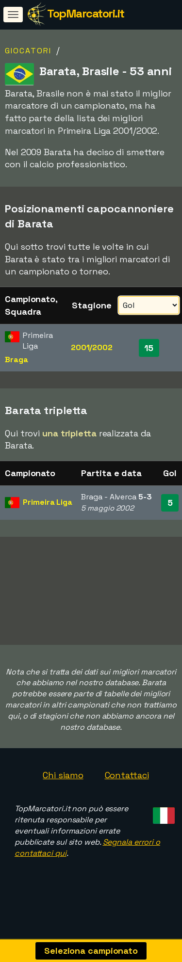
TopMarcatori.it (85, 13)
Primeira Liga (47, 502)
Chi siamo (63, 786)
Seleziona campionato (91, 950)
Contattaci (127, 786)
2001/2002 (92, 347)
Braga (16, 359)
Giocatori (28, 51)
